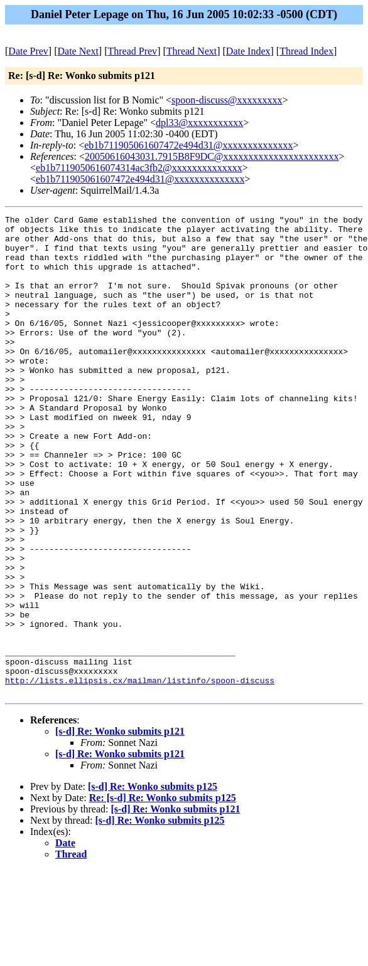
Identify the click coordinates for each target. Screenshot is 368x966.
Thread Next (191, 51)
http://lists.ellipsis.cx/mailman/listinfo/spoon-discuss (139, 774)
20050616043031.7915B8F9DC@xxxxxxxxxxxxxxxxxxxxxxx (212, 156)
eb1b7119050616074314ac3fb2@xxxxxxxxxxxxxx (139, 167)
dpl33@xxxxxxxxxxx (199, 122)
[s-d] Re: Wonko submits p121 (120, 827)
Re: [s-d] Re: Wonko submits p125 (162, 893)
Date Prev (28, 51)
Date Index (248, 51)
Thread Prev (132, 51)
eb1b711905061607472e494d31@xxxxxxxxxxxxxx (188, 145)
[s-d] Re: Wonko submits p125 (152, 882)
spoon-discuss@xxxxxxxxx (227, 100)
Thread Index (306, 51)
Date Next (78, 51)
